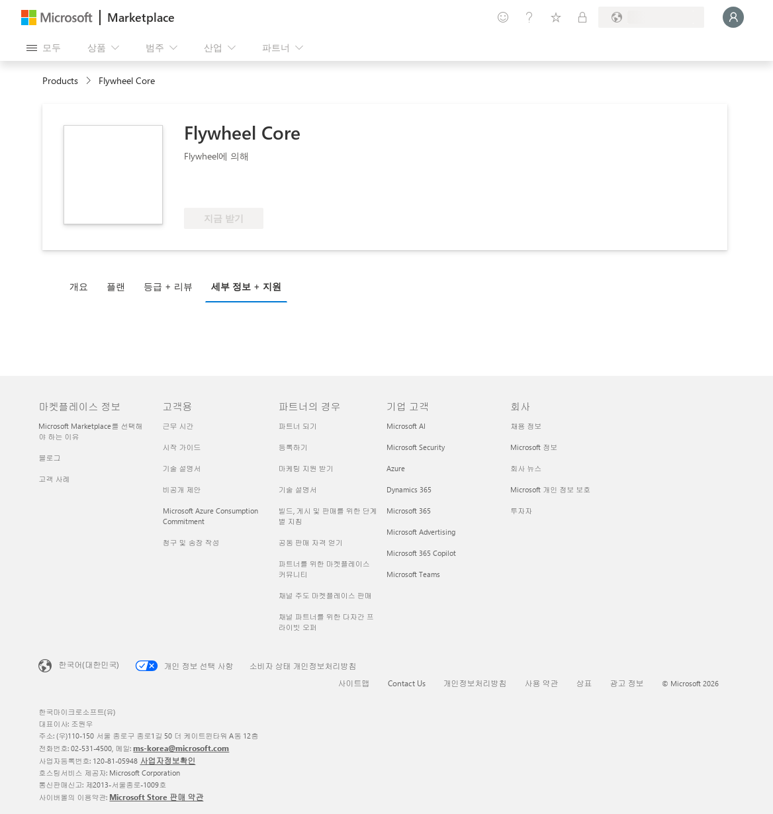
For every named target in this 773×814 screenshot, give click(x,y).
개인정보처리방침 (475, 683)
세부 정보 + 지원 (246, 286)
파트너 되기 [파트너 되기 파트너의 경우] (298, 426)
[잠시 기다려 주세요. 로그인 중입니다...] (733, 17)
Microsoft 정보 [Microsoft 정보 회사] (533, 447)
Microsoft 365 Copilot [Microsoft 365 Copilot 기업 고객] (421, 553)
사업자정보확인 (167, 760)
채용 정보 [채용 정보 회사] (525, 426)
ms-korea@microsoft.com (181, 748)
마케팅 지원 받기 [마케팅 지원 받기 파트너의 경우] (306, 468)
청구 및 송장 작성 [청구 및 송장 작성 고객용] (191, 542)
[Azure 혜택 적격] (237, 188)
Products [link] (60, 80)
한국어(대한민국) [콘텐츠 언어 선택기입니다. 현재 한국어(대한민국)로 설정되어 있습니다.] (88, 664)
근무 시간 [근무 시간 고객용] (178, 426)
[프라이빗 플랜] (582, 17)
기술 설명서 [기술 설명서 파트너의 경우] (298, 489)
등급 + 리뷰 (168, 286)
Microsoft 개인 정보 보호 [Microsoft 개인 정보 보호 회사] (550, 489)
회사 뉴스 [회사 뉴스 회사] (525, 468)
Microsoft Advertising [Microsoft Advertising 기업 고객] (420, 532)
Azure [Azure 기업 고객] (395, 468)
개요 (78, 286)
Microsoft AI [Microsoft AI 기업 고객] (406, 426)
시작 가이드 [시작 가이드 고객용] (182, 447)
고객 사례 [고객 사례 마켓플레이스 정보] (53, 479)
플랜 (116, 286)
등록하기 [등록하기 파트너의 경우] (293, 447)
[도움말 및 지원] (529, 17)
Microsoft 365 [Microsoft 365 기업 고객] (408, 511)
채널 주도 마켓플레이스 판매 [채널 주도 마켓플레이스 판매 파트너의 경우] (325, 595)
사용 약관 (542, 683)
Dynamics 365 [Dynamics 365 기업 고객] (409, 489)
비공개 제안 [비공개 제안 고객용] (182, 489)
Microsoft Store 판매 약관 (156, 796)
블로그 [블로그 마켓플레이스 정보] (49, 458)
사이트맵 (354, 683)
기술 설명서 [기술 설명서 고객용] (182, 468)
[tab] (82, 285)
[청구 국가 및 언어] (651, 17)
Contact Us (407, 683)
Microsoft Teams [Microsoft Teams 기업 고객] (413, 574)
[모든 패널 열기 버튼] (43, 47)
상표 (584, 683)
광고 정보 (627, 683)
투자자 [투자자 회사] (521, 511)
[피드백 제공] (503, 17)
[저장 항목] (556, 17)
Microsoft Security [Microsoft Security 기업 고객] (415, 447)
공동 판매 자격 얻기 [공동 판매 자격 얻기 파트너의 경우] (311, 542)
